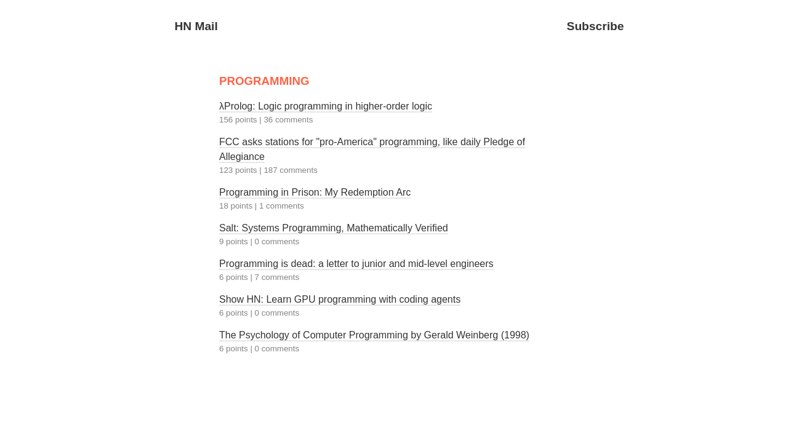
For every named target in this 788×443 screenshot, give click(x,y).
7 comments (277, 277)
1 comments (281, 205)
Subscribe (595, 26)
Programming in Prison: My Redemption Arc (315, 192)
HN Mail (195, 26)
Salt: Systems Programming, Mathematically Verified (333, 228)
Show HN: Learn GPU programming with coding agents (339, 299)
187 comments (290, 170)
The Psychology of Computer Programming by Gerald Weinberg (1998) (374, 335)
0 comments (277, 241)
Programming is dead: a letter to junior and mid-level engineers (356, 263)
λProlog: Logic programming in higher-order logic (325, 106)
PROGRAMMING (264, 80)
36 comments (288, 119)
